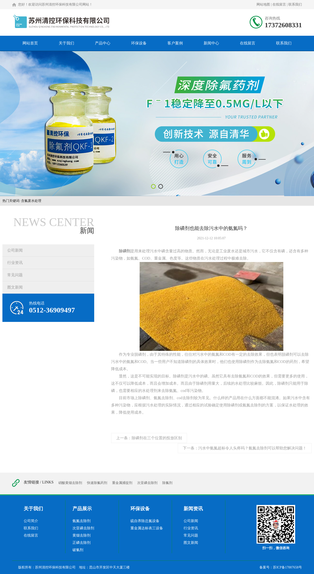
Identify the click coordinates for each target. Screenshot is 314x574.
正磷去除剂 (81, 543)
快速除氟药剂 (97, 483)
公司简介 (31, 521)
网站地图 (263, 4)
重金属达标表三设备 (146, 528)
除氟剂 (167, 483)
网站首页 (30, 43)
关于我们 (66, 43)
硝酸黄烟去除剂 (70, 483)
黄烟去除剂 (81, 535)
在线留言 (279, 4)
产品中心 (102, 43)
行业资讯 (15, 263)
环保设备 (139, 43)
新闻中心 (211, 43)
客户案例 (175, 43)
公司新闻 (15, 250)
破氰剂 (77, 550)
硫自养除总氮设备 (144, 521)
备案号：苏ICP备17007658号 (280, 567)
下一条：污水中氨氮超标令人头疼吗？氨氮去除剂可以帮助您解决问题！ (245, 448)
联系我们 (295, 4)
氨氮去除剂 (81, 521)
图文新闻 (15, 287)
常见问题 (15, 275)
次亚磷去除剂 (147, 483)
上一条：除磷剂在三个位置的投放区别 (149, 438)
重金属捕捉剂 (122, 483)
